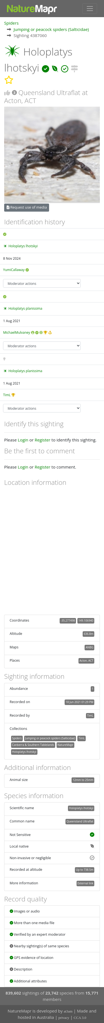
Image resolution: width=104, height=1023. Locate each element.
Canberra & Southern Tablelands (33, 745)
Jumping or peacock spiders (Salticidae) (51, 29)
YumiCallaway (13, 269)
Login (23, 440)
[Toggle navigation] (89, 8)
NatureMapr (65, 745)
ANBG (89, 647)
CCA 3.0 (80, 1018)
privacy (64, 1018)
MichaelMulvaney (16, 332)
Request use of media (27, 207)
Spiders (11, 23)
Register (42, 440)
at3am (68, 1011)
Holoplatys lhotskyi (22, 246)
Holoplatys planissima (25, 308)
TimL (7, 395)
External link (85, 883)
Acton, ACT (86, 660)
